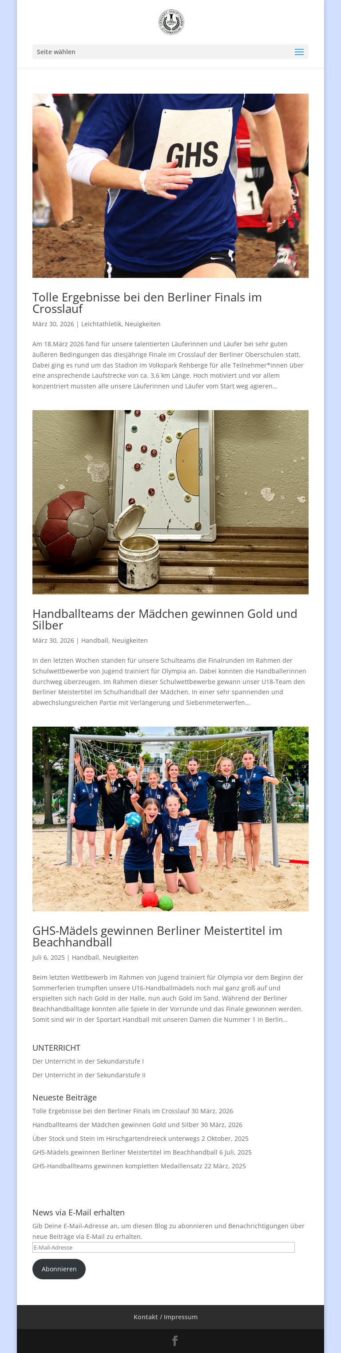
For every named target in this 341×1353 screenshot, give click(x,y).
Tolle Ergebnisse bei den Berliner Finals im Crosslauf (147, 302)
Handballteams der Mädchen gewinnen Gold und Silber (164, 619)
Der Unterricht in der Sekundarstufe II (89, 1075)
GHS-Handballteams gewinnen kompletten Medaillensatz (117, 1166)
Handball (94, 640)
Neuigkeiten (143, 324)
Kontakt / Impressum (166, 1317)
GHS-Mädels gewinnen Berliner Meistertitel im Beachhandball (157, 936)
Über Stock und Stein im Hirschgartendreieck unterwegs (116, 1138)
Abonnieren (59, 1269)
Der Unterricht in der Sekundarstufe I (88, 1061)
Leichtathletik (101, 324)
